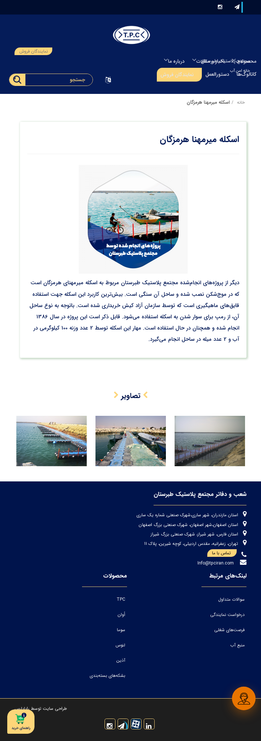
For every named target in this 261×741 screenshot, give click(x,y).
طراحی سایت (54, 708)
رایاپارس (22, 708)
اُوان (121, 614)
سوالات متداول (231, 599)
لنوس (120, 645)
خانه (241, 102)
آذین (121, 660)
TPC (121, 599)
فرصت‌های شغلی (229, 629)
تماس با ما (224, 553)
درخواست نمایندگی (227, 614)
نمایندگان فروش (33, 51)
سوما (121, 629)
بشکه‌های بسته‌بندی (107, 675)
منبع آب (237, 645)
